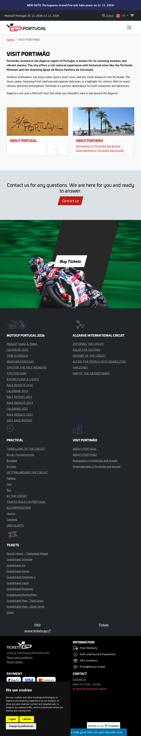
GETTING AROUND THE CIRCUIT (27, 472)
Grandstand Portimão (20, 589)
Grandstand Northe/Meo (22, 594)
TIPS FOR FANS (16, 373)
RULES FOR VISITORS (86, 350)
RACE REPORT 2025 (19, 397)
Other (10, 612)
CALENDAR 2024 (17, 391)
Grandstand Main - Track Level (25, 600)
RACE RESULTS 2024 (20, 403)
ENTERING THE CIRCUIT (88, 344)
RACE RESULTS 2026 (20, 385)
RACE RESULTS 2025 (20, 414)
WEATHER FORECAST (20, 361)
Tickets (104, 625)
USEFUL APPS (15, 525)
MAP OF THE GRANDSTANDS (91, 373)
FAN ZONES (80, 367)
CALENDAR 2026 (17, 350)
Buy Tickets (70, 261)
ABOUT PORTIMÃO (89, 140)
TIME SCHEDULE (17, 355)
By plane (12, 460)
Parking (11, 478)
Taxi (9, 484)
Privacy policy (15, 662)
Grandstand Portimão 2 (21, 577)
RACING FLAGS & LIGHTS (23, 379)
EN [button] (121, 16)
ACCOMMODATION (19, 507)
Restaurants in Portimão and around (98, 146)
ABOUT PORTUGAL (23, 140)
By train (11, 466)
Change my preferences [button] (21, 726)
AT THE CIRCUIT (17, 496)
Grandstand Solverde (19, 559)
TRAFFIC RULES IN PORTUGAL (26, 502)
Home (10, 39)
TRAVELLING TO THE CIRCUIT (26, 449)
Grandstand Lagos (18, 583)
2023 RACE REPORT (19, 420)
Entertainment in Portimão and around (99, 150)
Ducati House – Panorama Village (27, 553)
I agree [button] (12, 719)
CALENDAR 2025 (17, 408)
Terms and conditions (20, 657)
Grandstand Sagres (18, 571)
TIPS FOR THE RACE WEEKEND (27, 367)
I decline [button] (26, 719)
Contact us (70, 200)
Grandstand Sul (16, 565)
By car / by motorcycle (20, 454)
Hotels (11, 513)
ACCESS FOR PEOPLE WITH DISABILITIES (99, 361)
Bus (9, 490)
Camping (12, 519)
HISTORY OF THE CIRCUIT (89, 355)
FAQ (37, 625)
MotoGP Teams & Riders (22, 344)
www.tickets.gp (37, 631)
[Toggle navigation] (129, 27)
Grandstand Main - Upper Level (25, 606)
